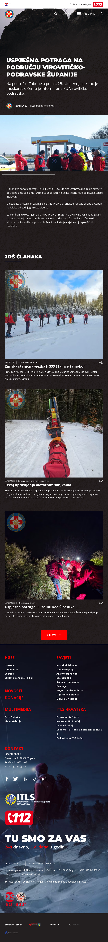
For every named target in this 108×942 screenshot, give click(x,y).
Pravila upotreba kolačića (41, 863)
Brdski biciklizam (66, 665)
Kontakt (14, 748)
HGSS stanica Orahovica (42, 105)
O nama (9, 665)
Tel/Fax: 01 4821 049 (16, 762)
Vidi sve (54, 634)
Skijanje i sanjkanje (68, 682)
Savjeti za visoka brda (69, 690)
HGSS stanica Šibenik (27, 603)
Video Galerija (13, 721)
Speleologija (63, 677)
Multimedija (18, 709)
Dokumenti (11, 669)
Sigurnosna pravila (67, 694)
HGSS (10, 657)
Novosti (13, 690)
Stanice (9, 673)
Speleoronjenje (65, 669)
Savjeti (63, 657)
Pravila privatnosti (14, 863)
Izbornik (86, 13)
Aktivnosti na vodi (67, 673)
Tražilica (63, 13)
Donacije (14, 697)
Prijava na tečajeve (67, 717)
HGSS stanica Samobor (28, 362)
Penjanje (61, 686)
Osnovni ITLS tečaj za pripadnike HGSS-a (79, 731)
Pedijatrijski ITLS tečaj (69, 737)
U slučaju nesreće (66, 698)
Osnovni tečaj (64, 725)
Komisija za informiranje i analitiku (33, 481)
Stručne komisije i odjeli (19, 677)
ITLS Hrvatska (71, 709)
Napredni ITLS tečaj (68, 721)
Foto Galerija (12, 717)
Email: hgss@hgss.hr (16, 766)
